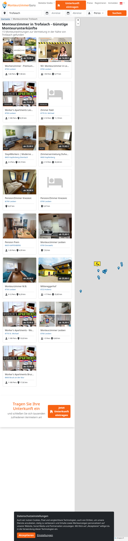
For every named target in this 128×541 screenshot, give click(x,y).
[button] (106, 270)
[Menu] (122, 2)
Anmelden (113, 3)
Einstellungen (45, 535)
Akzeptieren (26, 535)
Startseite (5, 19)
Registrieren (100, 3)
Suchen (116, 13)
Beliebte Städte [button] (45, 3)
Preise (90, 3)
